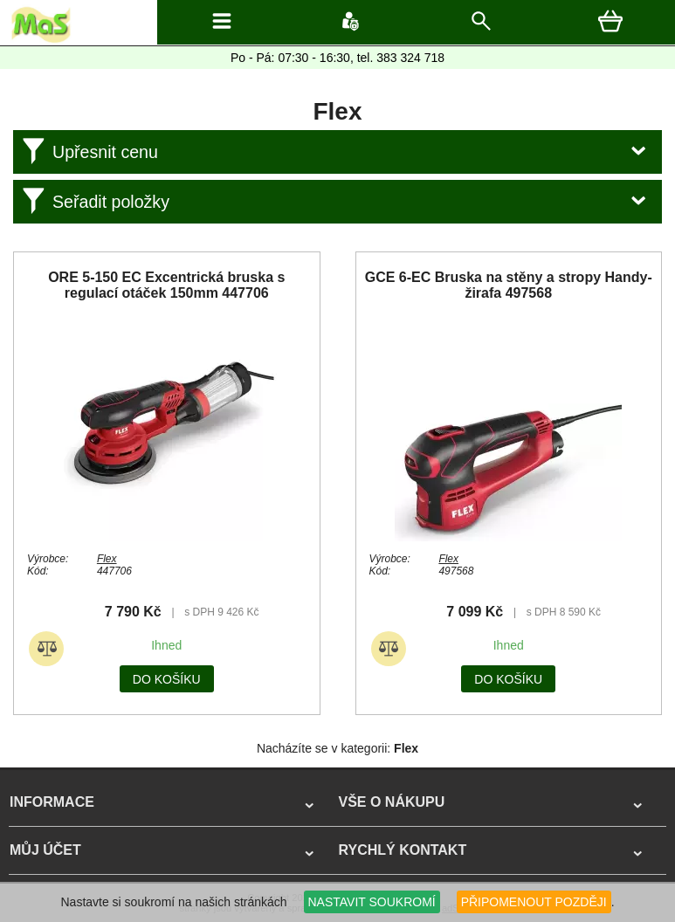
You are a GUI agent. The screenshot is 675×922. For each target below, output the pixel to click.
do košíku (167, 679)
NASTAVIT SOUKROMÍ (372, 902)
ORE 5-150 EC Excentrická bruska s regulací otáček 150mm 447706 (166, 285)
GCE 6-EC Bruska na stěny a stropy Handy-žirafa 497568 (508, 285)
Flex (107, 559)
